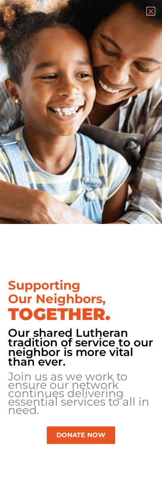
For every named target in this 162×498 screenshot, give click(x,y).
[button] (151, 11)
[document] (81, 249)
